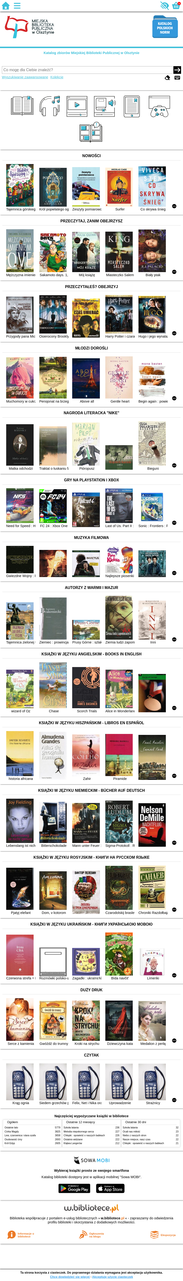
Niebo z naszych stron (134, 1135)
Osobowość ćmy (13, 1139)
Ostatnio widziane (73, 1139)
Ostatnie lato (11, 1127)
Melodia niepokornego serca (79, 1131)
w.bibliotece (112, 1218)
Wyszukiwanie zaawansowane (25, 77)
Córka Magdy (12, 1131)
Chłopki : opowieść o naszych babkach (84, 1135)
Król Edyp (10, 1143)
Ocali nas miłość (131, 1131)
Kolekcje (57, 77)
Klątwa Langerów (73, 1143)
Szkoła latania (71, 1127)
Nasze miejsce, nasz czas (136, 1139)
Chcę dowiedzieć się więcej (70, 1277)
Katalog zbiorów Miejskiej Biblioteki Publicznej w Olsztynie (91, 53)
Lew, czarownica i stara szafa (20, 1135)
